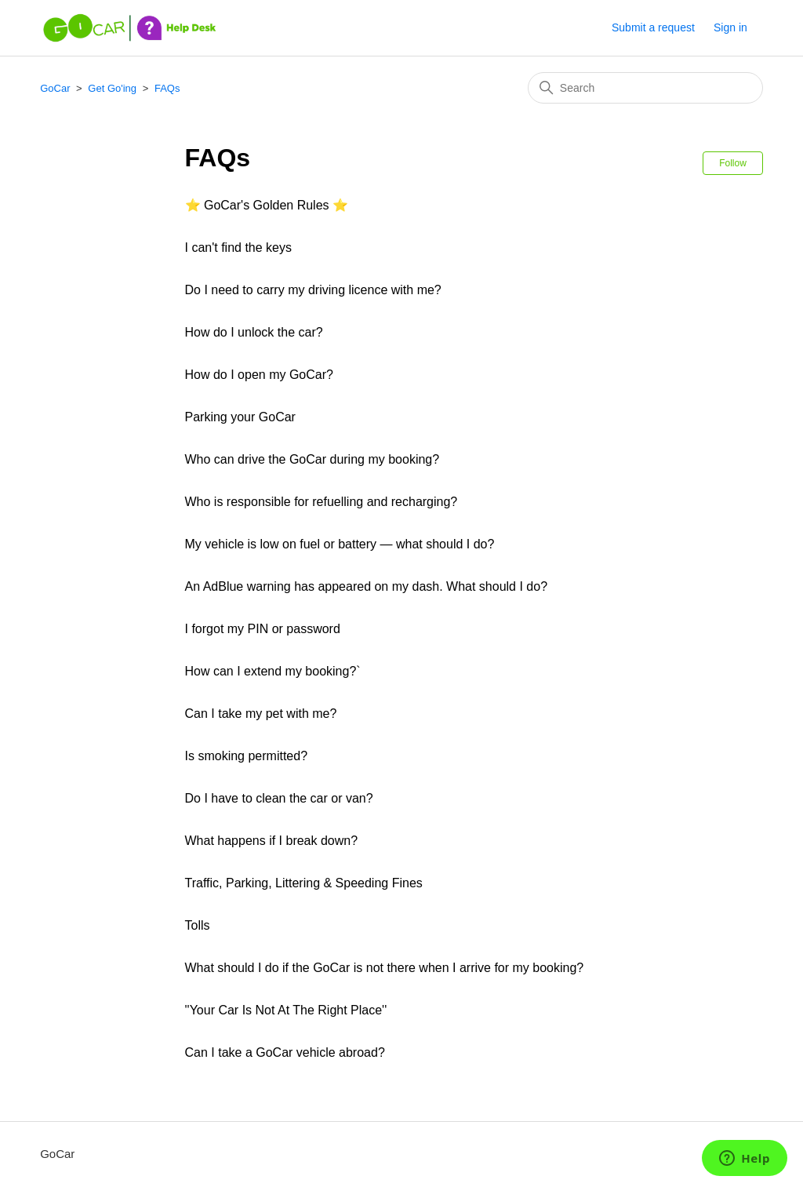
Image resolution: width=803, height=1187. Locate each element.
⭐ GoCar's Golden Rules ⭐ (266, 205)
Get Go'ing (112, 88)
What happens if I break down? (271, 840)
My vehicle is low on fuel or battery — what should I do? (340, 544)
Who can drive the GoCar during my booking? (312, 459)
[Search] (645, 88)
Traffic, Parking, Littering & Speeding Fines (304, 883)
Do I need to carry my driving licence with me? (313, 290)
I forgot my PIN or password (262, 628)
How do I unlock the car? (254, 332)
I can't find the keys (238, 247)
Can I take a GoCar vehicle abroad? (285, 1052)
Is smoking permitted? (246, 756)
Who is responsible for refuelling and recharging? (321, 501)
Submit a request (653, 27)
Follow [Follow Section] (733, 163)
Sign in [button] (730, 27)
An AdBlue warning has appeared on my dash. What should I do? (366, 586)
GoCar (55, 88)
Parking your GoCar (240, 417)
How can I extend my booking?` (273, 671)
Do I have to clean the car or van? (279, 798)
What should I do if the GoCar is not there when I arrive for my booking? (384, 967)
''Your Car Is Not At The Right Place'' (286, 1010)
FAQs (167, 88)
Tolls (197, 925)
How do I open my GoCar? (259, 374)
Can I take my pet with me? (261, 713)
